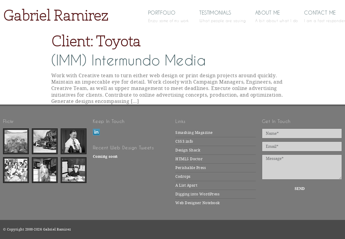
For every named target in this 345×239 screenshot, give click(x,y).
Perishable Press (190, 168)
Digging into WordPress (197, 194)
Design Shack (187, 150)
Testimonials (218, 16)
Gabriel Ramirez (55, 15)
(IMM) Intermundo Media (128, 60)
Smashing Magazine (193, 133)
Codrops (182, 176)
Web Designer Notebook (197, 203)
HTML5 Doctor (189, 159)
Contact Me (323, 16)
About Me (270, 16)
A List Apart (186, 185)
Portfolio (164, 16)
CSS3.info (184, 141)
